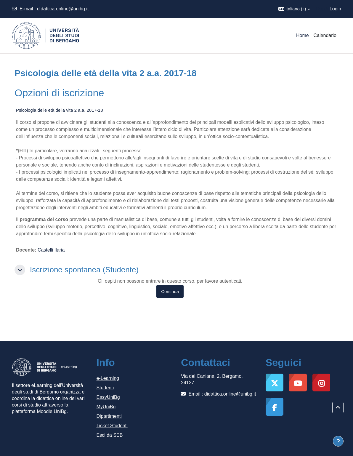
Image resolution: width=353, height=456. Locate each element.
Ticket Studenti (112, 425)
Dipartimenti (109, 416)
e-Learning (108, 378)
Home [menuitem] (302, 35)
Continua (170, 291)
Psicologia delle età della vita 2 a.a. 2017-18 (59, 110)
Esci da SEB (110, 435)
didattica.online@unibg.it (63, 8)
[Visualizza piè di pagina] (338, 441)
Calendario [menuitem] (325, 35)
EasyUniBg (108, 397)
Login (335, 8)
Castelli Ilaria (51, 249)
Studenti (105, 387)
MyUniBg (106, 406)
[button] (294, 9)
